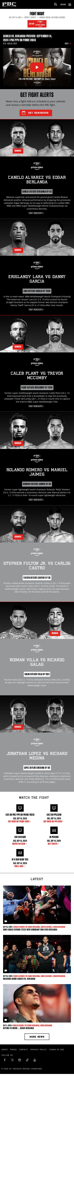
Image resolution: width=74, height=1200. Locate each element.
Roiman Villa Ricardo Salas (37, 662)
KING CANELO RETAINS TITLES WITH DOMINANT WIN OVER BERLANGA (30, 929)
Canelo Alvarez (46, 927)
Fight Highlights (37, 213)
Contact (23, 1050)
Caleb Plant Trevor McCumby (37, 376)
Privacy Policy (38, 1050)
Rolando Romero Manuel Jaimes (37, 472)
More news (37, 1037)
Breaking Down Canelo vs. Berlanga (19, 978)
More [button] (67, 43)
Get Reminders (35, 113)
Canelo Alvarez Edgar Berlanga (37, 180)
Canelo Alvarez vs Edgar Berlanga (27, 927)
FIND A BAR (20, 866)
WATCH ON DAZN (20, 843)
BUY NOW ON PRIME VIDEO (20, 821)
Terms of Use (56, 1050)
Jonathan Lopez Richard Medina (37, 756)
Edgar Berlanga (59, 927)
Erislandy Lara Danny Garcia (37, 279)
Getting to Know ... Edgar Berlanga (18, 1028)
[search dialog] (55, 4)
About (4, 1050)
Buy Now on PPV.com (54, 821)
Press (13, 1050)
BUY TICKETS (54, 843)
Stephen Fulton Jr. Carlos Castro (37, 566)
